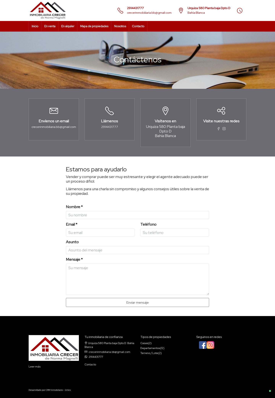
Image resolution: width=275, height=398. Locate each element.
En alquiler (67, 26)
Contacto (138, 26)
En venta (49, 26)
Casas (144, 343)
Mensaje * (74, 259)
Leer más (34, 366)
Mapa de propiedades (94, 26)
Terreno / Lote (149, 353)
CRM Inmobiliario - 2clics (58, 390)
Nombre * (74, 207)
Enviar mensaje (137, 302)
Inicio (35, 26)
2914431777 (135, 8)
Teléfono (148, 224)
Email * (71, 224)
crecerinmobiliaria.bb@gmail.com (149, 13)
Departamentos (150, 348)
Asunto (72, 242)
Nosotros (120, 26)
